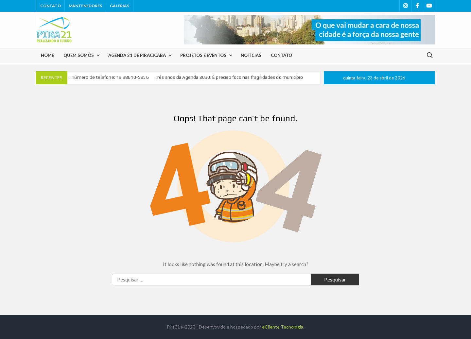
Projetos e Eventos (203, 55)
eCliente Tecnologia (282, 327)
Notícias (251, 55)
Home (47, 55)
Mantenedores (85, 5)
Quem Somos (78, 55)
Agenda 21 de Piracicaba (137, 55)
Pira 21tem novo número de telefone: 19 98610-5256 (92, 77)
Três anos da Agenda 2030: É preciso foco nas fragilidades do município (229, 77)
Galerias (119, 5)
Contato (50, 5)
